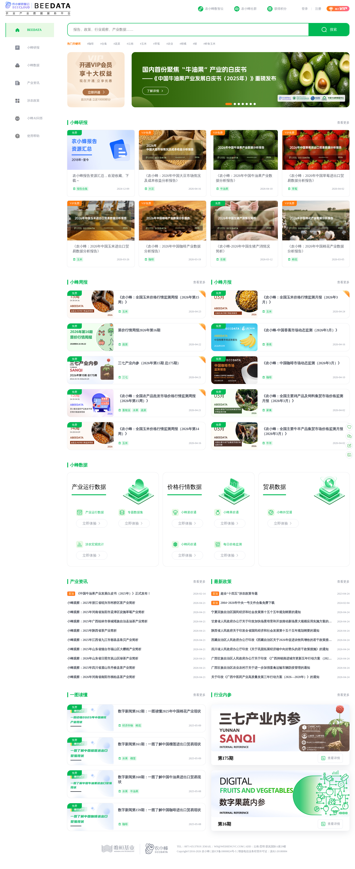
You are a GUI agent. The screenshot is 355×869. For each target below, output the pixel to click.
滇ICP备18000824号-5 (224, 851)
